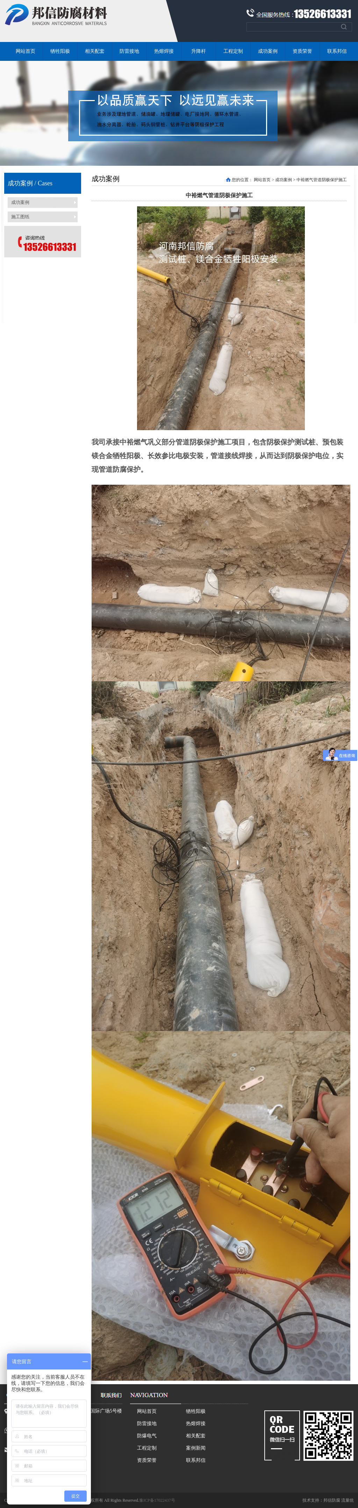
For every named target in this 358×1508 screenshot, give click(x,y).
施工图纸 (20, 216)
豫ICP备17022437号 (157, 1500)
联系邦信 (337, 51)
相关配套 (95, 51)
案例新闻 (196, 1448)
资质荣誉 (302, 51)
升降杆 (198, 51)
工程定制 (233, 51)
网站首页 (25, 51)
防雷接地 (129, 51)
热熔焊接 (164, 51)
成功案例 (268, 51)
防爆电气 (147, 1435)
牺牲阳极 (60, 51)
